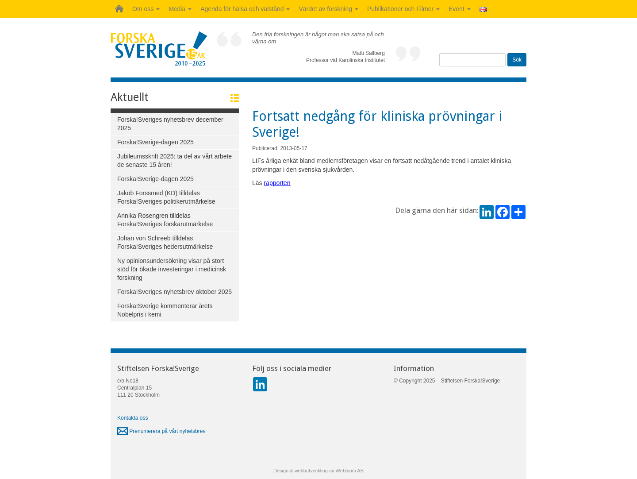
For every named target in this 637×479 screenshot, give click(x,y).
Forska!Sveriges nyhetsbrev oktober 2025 (174, 291)
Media (180, 8)
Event (460, 8)
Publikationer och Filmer (403, 8)
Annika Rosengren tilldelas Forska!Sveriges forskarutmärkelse (165, 220)
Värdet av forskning (328, 8)
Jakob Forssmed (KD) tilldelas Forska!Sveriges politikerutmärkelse (166, 197)
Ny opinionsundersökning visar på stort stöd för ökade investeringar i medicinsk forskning (171, 269)
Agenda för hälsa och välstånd (245, 8)
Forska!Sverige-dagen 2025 (155, 142)
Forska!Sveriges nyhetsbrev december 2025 (170, 123)
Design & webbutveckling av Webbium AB (318, 470)
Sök (517, 60)
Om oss (146, 8)
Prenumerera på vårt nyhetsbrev (161, 431)
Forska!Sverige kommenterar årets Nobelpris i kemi (165, 310)
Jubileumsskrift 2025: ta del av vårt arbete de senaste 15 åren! (174, 160)
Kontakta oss (132, 418)
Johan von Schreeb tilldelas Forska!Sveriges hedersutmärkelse (165, 242)
